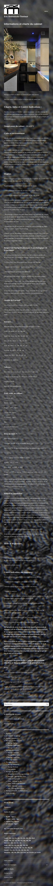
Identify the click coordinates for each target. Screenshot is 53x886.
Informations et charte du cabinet (14, 719)
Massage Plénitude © (12, 738)
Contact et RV (8, 873)
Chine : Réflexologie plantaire (16, 783)
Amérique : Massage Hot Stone (16, 776)
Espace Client (8, 877)
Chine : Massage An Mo (14, 781)
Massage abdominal (13, 764)
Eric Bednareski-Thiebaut (16, 16)
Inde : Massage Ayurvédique (15, 788)
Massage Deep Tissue (13, 755)
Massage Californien (13, 745)
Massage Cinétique (13, 752)
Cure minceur (11, 769)
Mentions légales (9, 723)
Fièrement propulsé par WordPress (25, 882)
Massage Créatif (12, 748)
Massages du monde (12, 771)
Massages (8, 733)
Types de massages (10, 865)
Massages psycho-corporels (14, 740)
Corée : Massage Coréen (14, 786)
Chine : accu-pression (13, 779)
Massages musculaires (12, 750)
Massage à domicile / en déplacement (16, 790)
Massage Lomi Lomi (13, 757)
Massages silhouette (11, 762)
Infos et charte (8, 869)
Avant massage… (11, 793)
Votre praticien (8, 860)
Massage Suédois (12, 759)
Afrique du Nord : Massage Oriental (18, 774)
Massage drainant (12, 767)
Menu (46, 11)
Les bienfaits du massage (13, 736)
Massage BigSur (12, 743)
